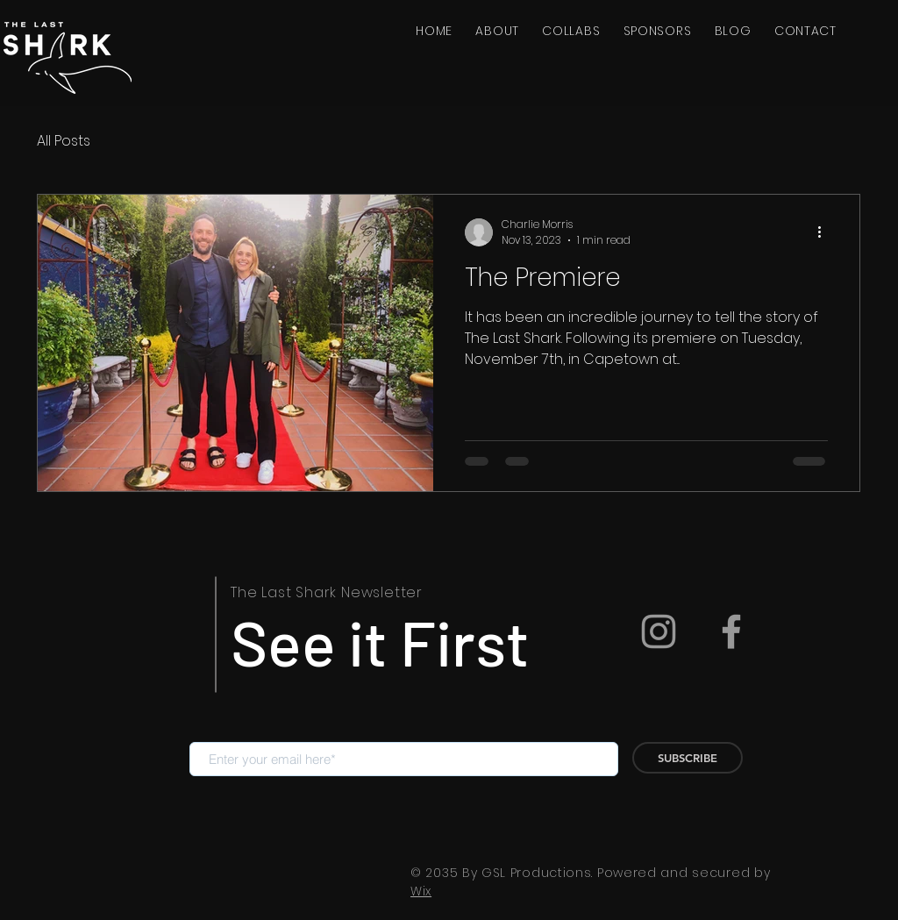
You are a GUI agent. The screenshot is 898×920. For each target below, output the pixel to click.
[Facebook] (731, 631)
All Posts (63, 141)
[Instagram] (658, 631)
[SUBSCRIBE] (687, 758)
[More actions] (825, 232)
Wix (420, 891)
